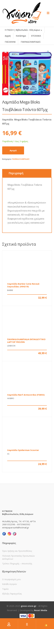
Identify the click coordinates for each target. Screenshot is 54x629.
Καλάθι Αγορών (9, 584)
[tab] (27, 173)
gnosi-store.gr (28, 605)
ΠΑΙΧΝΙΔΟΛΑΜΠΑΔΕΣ (21, 159)
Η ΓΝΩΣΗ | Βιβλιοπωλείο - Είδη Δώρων (23, 29)
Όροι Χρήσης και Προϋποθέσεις (17, 551)
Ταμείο (5, 589)
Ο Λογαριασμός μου (11, 579)
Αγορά (13, 150)
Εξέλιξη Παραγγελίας (12, 593)
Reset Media (40, 610)
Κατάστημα (21, 35)
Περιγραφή (16, 173)
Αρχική (8, 35)
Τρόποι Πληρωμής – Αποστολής (17, 563)
